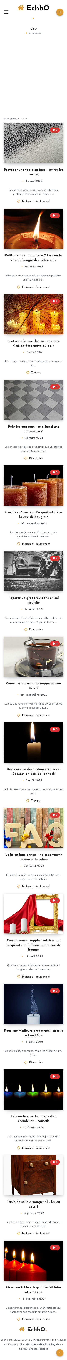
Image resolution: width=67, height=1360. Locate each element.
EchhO (33, 11)
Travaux (36, 373)
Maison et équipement (36, 201)
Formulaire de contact (33, 1349)
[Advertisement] (33, 79)
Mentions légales (50, 1344)
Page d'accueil (12, 118)
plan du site (27, 1344)
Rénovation (36, 458)
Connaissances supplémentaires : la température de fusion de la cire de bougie (33, 945)
